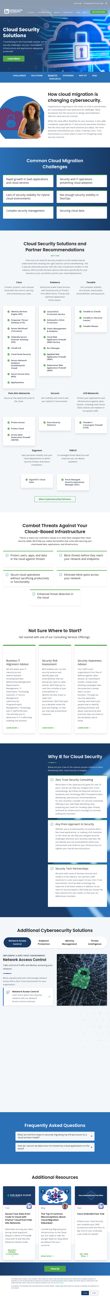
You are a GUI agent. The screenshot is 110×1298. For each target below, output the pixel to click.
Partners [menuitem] (92, 1273)
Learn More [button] (14, 58)
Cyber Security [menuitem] (58, 1272)
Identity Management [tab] (69, 942)
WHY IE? (83, 75)
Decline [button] (94, 1293)
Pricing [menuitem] (78, 12)
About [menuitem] (84, 12)
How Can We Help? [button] (98, 12)
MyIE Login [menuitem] (78, 3)
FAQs (94, 75)
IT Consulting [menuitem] (35, 1254)
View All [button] (55, 1175)
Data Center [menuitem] (57, 1268)
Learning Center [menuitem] (67, 12)
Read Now (46, 1163)
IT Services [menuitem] (31, 12)
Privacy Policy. (59, 1283)
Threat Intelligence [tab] (94, 942)
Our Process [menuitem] (94, 1258)
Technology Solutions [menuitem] (44, 12)
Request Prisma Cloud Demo (12, 1159)
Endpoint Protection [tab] (44, 942)
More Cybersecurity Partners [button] (55, 499)
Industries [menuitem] (56, 12)
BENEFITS (52, 75)
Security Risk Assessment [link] (50, 662)
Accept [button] (85, 1293)
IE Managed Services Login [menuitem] (93, 3)
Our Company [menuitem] (95, 1254)
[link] (4, 1268)
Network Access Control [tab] (17, 942)
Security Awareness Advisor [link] (90, 662)
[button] (105, 3)
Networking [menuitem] (57, 1264)
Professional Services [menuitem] (39, 1258)
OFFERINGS (68, 75)
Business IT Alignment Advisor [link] (17, 662)
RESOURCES (55, 78)
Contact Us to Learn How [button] (55, 1214)
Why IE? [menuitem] (92, 1262)
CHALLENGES (19, 75)
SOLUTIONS (37, 75)
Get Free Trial (84, 1162)
